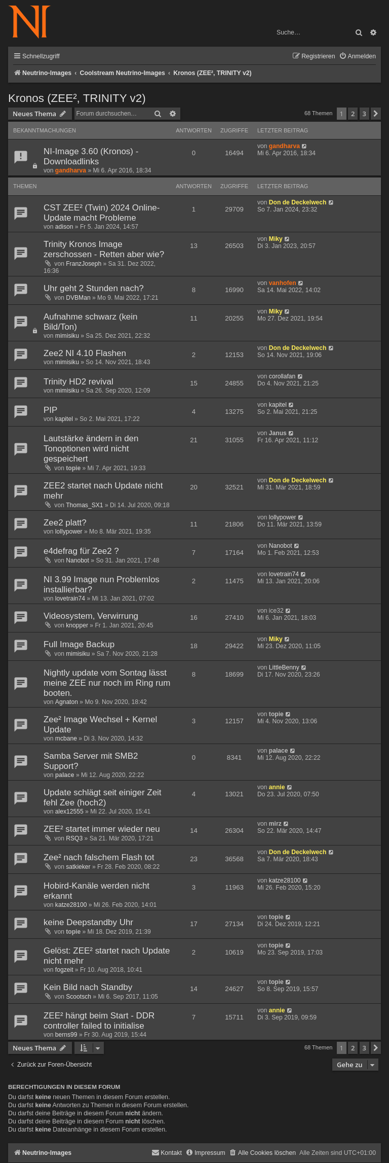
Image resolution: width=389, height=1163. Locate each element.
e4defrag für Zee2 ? (81, 551)
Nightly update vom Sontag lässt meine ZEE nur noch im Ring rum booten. (107, 683)
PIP (50, 410)
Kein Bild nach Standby (88, 987)
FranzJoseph (83, 263)
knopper (77, 625)
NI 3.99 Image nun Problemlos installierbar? (102, 584)
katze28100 (71, 904)
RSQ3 (74, 838)
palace (64, 775)
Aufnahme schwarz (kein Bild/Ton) (90, 322)
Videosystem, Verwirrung (91, 616)
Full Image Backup (79, 644)
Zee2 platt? (65, 522)
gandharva (70, 170)
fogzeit (64, 969)
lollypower (69, 531)
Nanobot (77, 560)
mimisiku (67, 335)
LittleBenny (284, 667)
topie (73, 468)
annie (277, 787)
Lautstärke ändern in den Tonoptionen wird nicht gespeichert (91, 449)
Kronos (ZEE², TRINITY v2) (77, 98)
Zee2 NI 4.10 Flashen (85, 353)
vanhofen (282, 283)
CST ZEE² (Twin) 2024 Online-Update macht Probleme (102, 213)
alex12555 (69, 811)
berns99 (66, 1034)
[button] (376, 114)
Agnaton (66, 702)
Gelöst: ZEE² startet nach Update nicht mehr (107, 956)
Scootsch (78, 996)
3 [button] (364, 113)
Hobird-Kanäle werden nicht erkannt (96, 891)
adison (64, 226)
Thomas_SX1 (84, 505)
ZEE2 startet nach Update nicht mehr (103, 491)
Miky (276, 238)
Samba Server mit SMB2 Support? (91, 761)
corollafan (282, 376)
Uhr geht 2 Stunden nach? (94, 288)
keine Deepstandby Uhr (88, 922)
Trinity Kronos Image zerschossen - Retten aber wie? (104, 249)
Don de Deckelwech (298, 202)
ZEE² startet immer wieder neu (102, 829)
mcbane (66, 738)
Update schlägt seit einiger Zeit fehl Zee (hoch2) (103, 797)
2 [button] (353, 113)
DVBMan (78, 297)
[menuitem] (357, 56)
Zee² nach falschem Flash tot (99, 857)
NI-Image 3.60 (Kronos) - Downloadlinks (91, 156)
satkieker (78, 866)
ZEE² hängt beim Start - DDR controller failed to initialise (99, 1021)
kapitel (64, 418)
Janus (278, 433)
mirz (275, 823)
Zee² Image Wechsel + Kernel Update (100, 724)
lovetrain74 (70, 598)
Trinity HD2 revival (78, 381)
